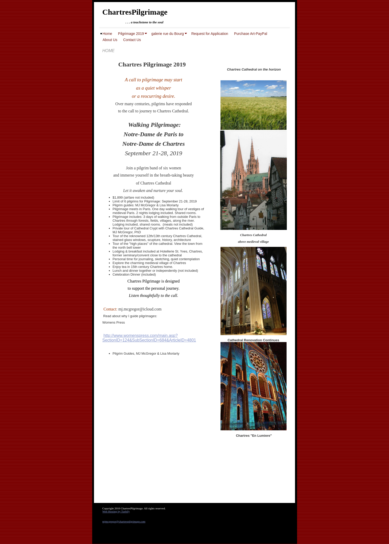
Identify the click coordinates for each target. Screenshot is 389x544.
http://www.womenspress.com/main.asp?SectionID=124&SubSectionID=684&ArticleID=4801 (149, 337)
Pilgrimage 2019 (131, 34)
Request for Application (209, 34)
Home (107, 34)
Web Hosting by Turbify (116, 511)
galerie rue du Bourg (167, 34)
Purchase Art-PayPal (250, 34)
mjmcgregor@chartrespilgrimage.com (123, 521)
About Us (110, 40)
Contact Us (132, 40)
